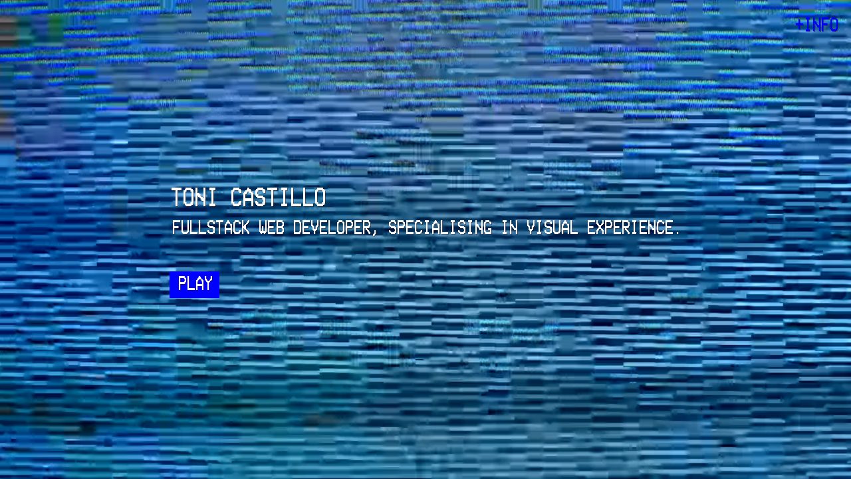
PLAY (195, 284)
